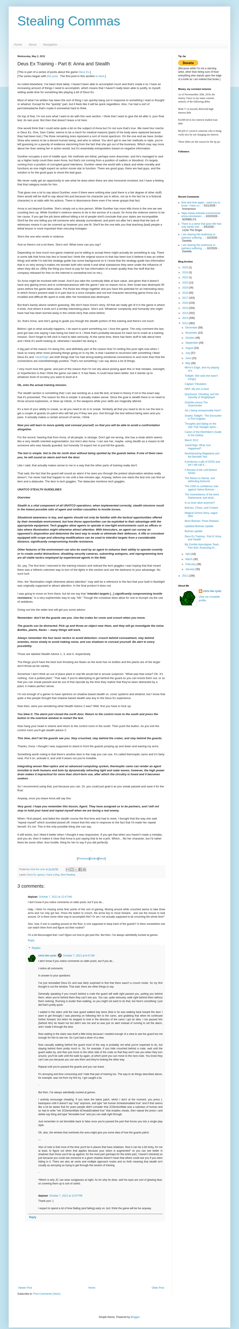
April (188, 554)
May (188, 363)
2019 (185, 287)
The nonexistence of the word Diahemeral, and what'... (202, 496)
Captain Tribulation (195, 384)
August (189, 348)
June (188, 358)
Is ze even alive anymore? (200, 502)
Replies (36, 948)
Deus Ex (83, 72)
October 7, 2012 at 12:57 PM (65, 1195)
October (190, 337)
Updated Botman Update (199, 526)
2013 (185, 318)
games (41, 874)
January (190, 569)
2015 (185, 308)
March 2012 (191, 440)
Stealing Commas (68, 21)
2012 (185, 323)
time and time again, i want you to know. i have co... (200, 204)
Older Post (158, 1287)
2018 (185, 292)
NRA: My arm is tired (197, 389)
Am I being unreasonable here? (203, 410)
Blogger (135, 1317)
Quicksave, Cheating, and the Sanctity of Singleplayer (202, 396)
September (192, 342)
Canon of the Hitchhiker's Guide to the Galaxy (203, 433)
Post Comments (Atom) (46, 1293)
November (191, 332)
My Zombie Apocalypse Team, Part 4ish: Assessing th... (202, 546)
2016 (185, 302)
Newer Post (25, 1287)
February (190, 564)
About (32, 44)
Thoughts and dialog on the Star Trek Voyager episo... (201, 425)
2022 (185, 277)
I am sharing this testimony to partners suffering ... (198, 236)
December (191, 327)
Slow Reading (68, 874)
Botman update (193, 531)
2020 (185, 282)
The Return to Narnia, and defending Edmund (200, 480)
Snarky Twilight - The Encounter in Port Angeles (203, 417)
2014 (185, 313)
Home (18, 44)
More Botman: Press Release (202, 521)
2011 (185, 575)
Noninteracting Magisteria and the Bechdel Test (202, 455)
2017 (185, 297)
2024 (185, 272)
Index (93, 858)
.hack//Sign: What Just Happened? (198, 447)
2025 (185, 267)
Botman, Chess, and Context (201, 507)
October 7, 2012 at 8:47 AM (79, 955)
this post (52, 76)
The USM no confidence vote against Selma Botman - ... (202, 488)
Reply (31, 940)
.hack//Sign (42, 357)
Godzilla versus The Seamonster (196, 404)
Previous (83, 858)
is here (100, 76)
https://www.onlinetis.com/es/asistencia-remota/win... (200, 215)
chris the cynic (47, 955)
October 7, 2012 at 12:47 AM (55, 896)
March (189, 559)
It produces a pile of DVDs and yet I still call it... (202, 463)
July (188, 353)
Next (102, 858)
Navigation (50, 44)
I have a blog (52, 874)
